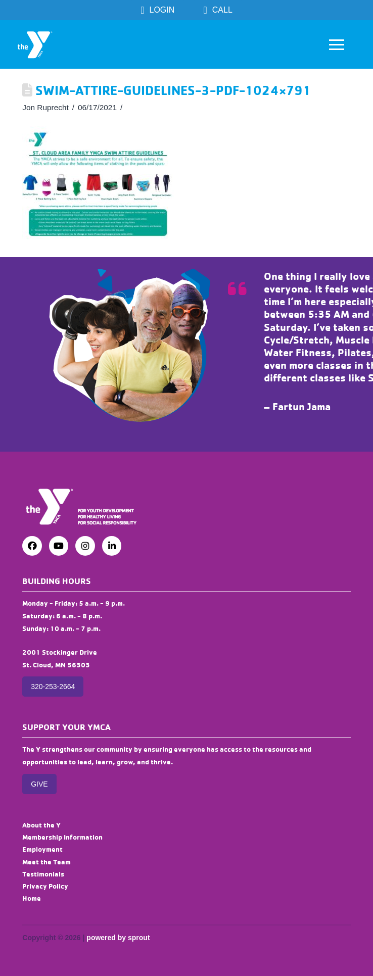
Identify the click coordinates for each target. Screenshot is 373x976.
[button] (336, 44)
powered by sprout (118, 938)
